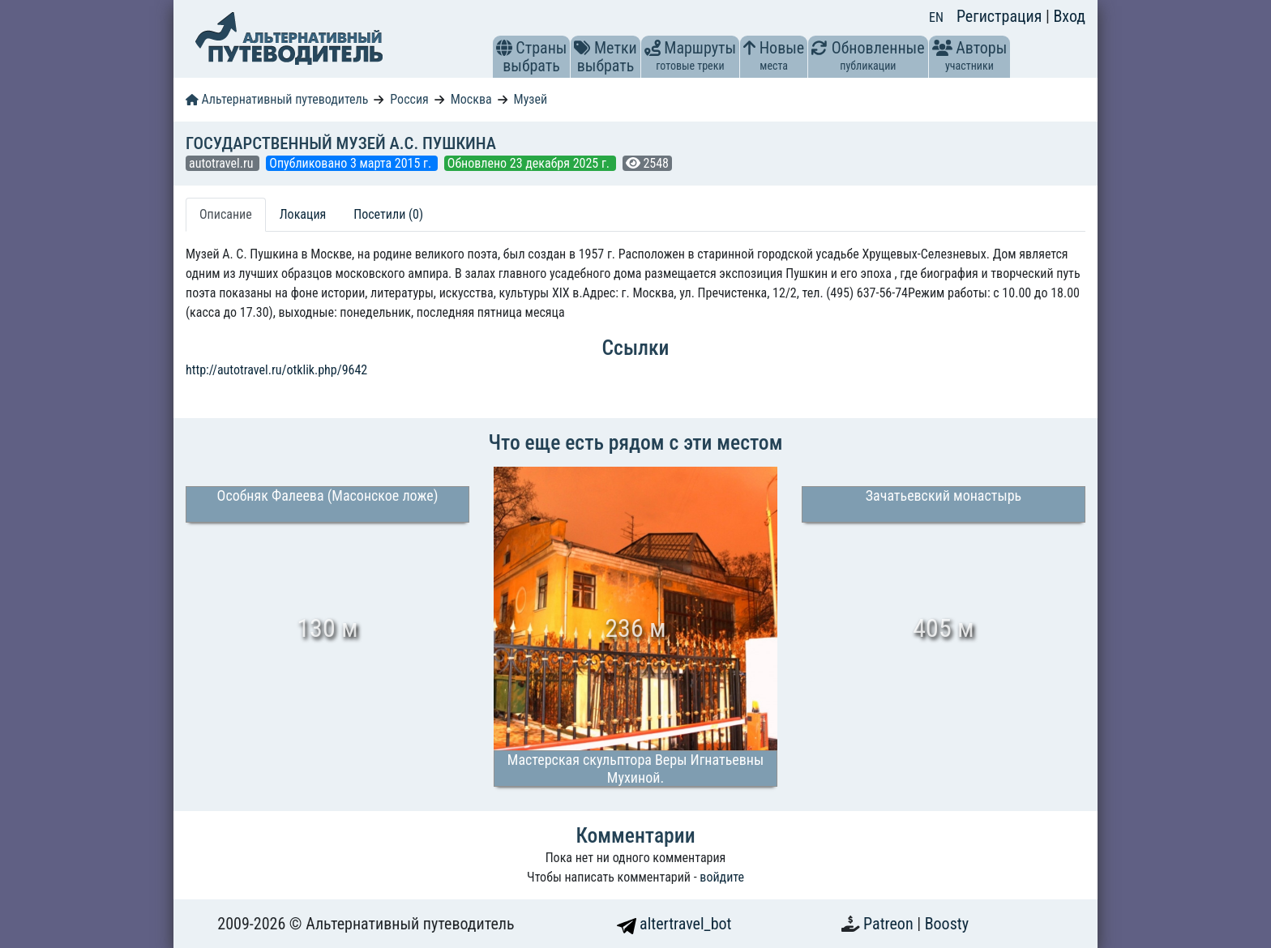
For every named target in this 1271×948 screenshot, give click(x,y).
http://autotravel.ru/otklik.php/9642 (276, 370)
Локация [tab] (303, 214)
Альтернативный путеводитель (277, 99)
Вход (1069, 16)
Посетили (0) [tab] (388, 214)
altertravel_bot (674, 923)
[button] (504, 48)
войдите (722, 877)
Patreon (890, 923)
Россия (409, 99)
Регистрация (1001, 16)
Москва (471, 99)
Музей (531, 99)
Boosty (947, 923)
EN (936, 17)
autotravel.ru (222, 163)
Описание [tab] (225, 214)
